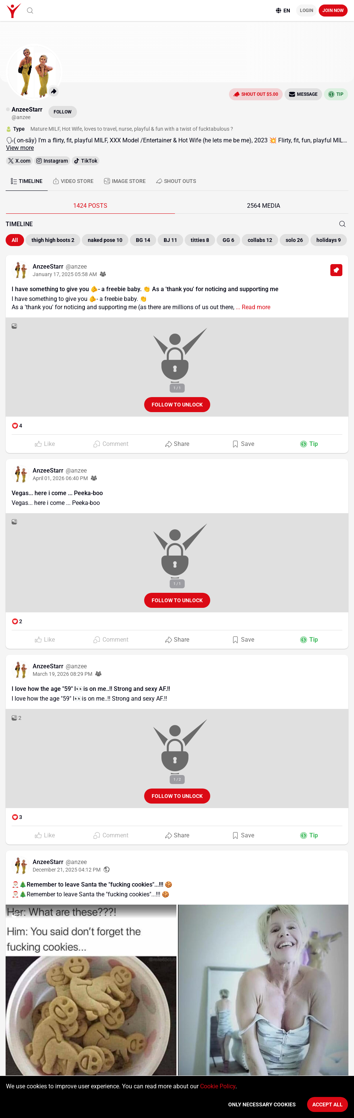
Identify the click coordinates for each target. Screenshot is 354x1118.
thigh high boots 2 (53, 240)
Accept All (327, 1104)
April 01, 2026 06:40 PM (60, 478)
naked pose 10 (105, 240)
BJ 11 (170, 240)
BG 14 (143, 240)
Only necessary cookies (262, 1104)
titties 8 (200, 240)
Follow (63, 112)
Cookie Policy (217, 1086)
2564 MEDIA (263, 205)
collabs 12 (260, 240)
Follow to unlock (177, 405)
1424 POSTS (90, 205)
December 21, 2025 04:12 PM (67, 870)
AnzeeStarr (49, 266)
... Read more (252, 307)
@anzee (76, 266)
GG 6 (228, 240)
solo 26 (294, 240)
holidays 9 (328, 240)
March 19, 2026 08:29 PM (62, 674)
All (15, 240)
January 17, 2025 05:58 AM (65, 274)
